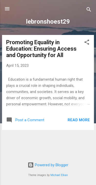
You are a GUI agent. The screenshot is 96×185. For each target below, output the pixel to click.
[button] (87, 43)
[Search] (89, 10)
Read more (79, 120)
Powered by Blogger (48, 165)
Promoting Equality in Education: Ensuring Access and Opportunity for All (41, 48)
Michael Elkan (59, 175)
